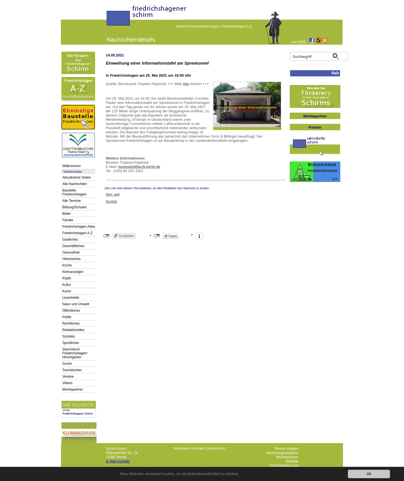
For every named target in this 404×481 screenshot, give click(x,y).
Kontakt (198, 448)
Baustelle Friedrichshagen (74, 192)
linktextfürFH (110, 17)
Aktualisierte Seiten (76, 177)
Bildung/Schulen (74, 207)
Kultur (66, 285)
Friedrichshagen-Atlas (78, 227)
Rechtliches (71, 323)
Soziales (68, 336)
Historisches (71, 259)
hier (186, 84)
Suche (67, 364)
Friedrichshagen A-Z (237, 26)
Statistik (291, 461)
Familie (67, 220)
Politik (66, 317)
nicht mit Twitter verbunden (157, 236)
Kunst (66, 291)
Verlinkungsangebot (282, 453)
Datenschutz (215, 448)
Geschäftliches (73, 246)
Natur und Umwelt (75, 304)
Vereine (68, 377)
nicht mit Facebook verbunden (106, 236)
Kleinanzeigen (72, 272)
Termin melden (286, 448)
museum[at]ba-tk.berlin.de (139, 167)
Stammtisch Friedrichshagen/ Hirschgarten (74, 353)
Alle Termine (71, 201)
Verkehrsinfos (72, 171)
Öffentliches (71, 311)
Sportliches (70, 343)
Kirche (67, 265)
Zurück (111, 202)
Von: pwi (113, 195)
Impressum (181, 448)
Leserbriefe (70, 298)
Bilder (66, 214)
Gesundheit (70, 252)
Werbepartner (72, 389)
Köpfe (66, 278)
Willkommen (71, 166)
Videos (67, 383)
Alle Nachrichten (74, 184)
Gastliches (70, 239)
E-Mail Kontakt (118, 461)
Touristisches (72, 370)
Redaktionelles (73, 330)
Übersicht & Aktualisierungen (197, 26)
